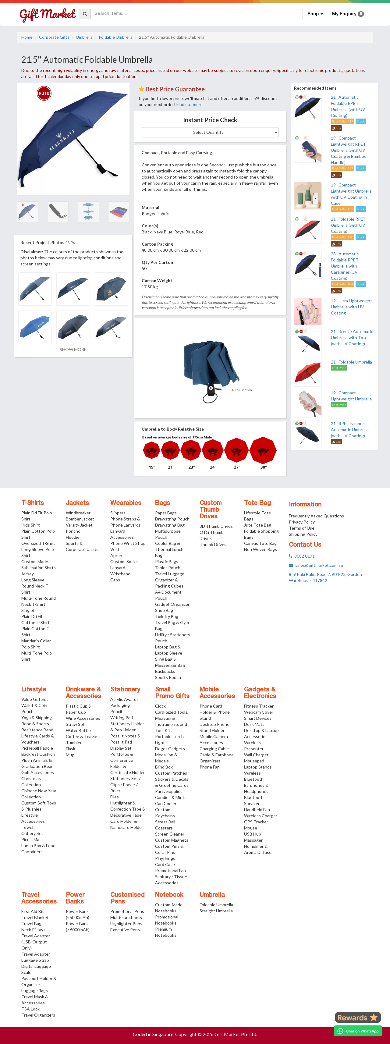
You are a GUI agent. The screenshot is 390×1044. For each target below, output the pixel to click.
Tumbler (74, 742)
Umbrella (84, 37)
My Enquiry (348, 14)
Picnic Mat (31, 839)
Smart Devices (257, 718)
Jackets (77, 503)
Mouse (250, 827)
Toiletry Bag (166, 616)
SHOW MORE (73, 349)
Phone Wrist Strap (128, 543)
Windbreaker (78, 512)
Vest (114, 549)
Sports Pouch (168, 677)
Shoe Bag (164, 610)
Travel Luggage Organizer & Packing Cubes (169, 579)
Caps (115, 579)
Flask (70, 748)
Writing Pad (121, 717)
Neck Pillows (33, 929)
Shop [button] (315, 14)
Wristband (120, 573)
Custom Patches (171, 773)
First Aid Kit (32, 911)
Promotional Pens (127, 911)
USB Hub (252, 833)
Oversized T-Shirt (38, 543)
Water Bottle (78, 730)
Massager (253, 840)
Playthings (165, 858)
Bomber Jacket (80, 518)
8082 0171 (302, 556)
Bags (162, 503)
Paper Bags (166, 512)
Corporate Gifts (54, 37)
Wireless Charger (260, 815)
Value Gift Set (34, 699)
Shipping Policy (303, 534)
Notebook (169, 895)
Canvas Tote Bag (260, 543)
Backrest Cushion (38, 754)
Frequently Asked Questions (316, 515)
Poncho (73, 531)
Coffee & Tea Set (82, 736)
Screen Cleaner (169, 833)
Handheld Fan (257, 809)
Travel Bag (31, 923)
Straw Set (75, 724)
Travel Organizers (38, 1014)
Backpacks (165, 671)
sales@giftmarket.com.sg (316, 565)
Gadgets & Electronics (260, 693)
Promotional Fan (170, 870)
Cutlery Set (32, 833)
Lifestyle (33, 690)
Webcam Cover (258, 712)
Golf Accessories (37, 772)
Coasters (164, 827)
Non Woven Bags (260, 549)
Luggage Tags (34, 990)
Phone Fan (210, 766)
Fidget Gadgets (170, 748)
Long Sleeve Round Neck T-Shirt (35, 586)
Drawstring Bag (170, 524)
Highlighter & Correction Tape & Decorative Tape (127, 809)
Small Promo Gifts (172, 693)
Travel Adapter (35, 954)
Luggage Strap (35, 960)
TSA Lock (30, 1008)
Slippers (118, 512)
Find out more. (190, 104)
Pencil (116, 711)
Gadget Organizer (172, 604)
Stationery (125, 690)
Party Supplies (169, 791)
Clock (160, 705)
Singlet (28, 610)
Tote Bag (257, 503)
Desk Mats (254, 724)
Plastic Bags (166, 561)
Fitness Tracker (259, 705)
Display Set (121, 748)
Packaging (120, 705)
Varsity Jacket (79, 524)
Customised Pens (127, 899)
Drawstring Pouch (172, 518)
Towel (27, 827)
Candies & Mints (170, 797)
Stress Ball (165, 821)
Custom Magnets (171, 840)
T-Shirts (32, 503)
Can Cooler (165, 803)
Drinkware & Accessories (83, 693)
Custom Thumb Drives (211, 510)
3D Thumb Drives (216, 526)
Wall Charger (256, 754)
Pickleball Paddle (37, 748)
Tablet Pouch (167, 567)
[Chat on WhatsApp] (358, 1030)
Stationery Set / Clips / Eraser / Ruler (125, 784)
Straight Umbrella (216, 910)
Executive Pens (125, 929)
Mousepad (254, 760)
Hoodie (73, 537)
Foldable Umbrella (116, 37)
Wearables (125, 503)
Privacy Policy (302, 521)
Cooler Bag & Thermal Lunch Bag (169, 549)
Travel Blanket (35, 917)
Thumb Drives (213, 544)
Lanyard (117, 567)
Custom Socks (124, 561)
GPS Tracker (256, 821)
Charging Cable (214, 748)
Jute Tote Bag (257, 524)
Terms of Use (301, 528)
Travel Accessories (39, 899)
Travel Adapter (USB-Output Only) (35, 941)
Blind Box (164, 766)
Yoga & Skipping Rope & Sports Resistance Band (37, 723)
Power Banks (75, 899)
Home (27, 37)
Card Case (165, 864)
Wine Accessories (83, 718)
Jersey (27, 573)
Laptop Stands (258, 766)
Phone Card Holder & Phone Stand (215, 712)
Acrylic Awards (124, 699)
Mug (70, 754)
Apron (116, 555)
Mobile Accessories (217, 693)
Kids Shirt (30, 524)
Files (114, 796)
